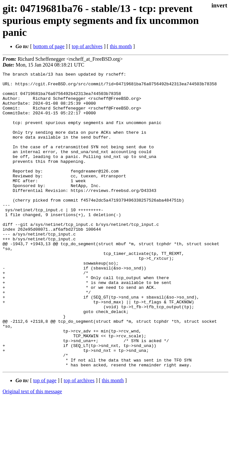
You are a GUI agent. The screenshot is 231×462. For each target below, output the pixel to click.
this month (121, 46)
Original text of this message (32, 450)
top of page (45, 439)
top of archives (87, 46)
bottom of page (49, 46)
